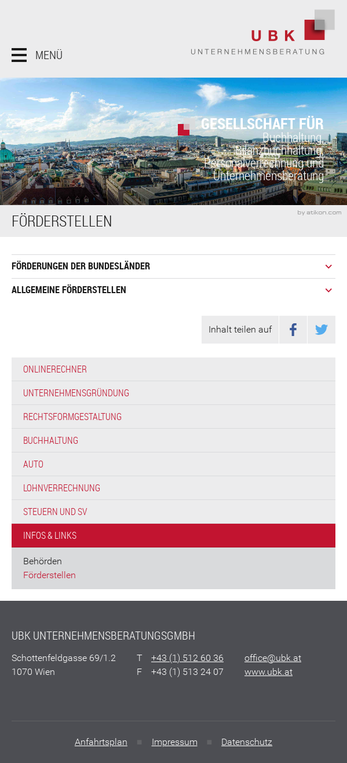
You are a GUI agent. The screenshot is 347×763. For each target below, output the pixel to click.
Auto (33, 464)
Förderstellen (49, 575)
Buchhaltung (50, 440)
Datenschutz (246, 741)
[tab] (173, 266)
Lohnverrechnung (61, 487)
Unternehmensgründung (76, 392)
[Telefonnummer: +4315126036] (187, 658)
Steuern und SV (55, 511)
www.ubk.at (268, 671)
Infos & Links (49, 535)
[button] (37, 55)
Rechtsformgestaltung (72, 416)
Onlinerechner (55, 369)
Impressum (175, 741)
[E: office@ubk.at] (272, 657)
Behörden (42, 561)
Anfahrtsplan (101, 741)
